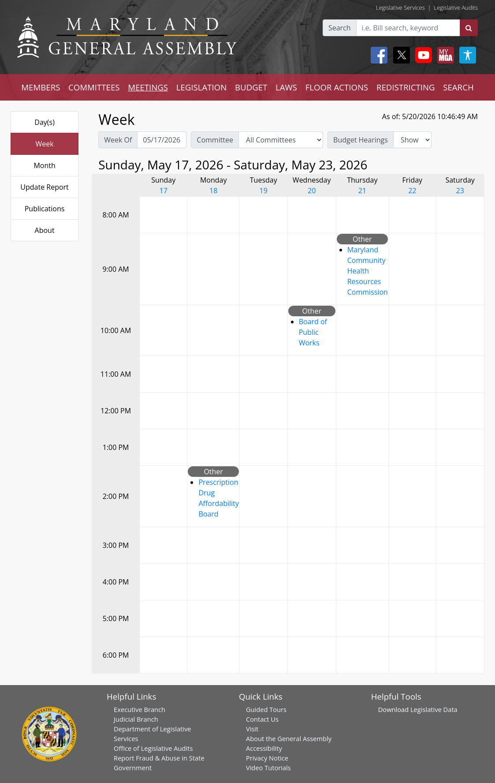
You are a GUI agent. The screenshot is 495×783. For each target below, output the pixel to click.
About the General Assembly (288, 738)
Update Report (44, 187)
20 (312, 190)
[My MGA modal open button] (444, 55)
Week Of (118, 140)
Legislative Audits (456, 7)
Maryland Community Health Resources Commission (367, 271)
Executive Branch (139, 709)
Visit (252, 728)
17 (163, 190)
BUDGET (251, 87)
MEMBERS (40, 87)
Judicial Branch (136, 719)
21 (362, 190)
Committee (215, 140)
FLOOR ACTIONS (336, 87)
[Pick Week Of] (161, 139)
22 (412, 190)
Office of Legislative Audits (153, 748)
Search (339, 28)
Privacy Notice (267, 757)
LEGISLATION (201, 87)
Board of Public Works (313, 332)
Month (44, 165)
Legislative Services (400, 7)
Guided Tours (266, 709)
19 (264, 190)
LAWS (286, 87)
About (45, 230)
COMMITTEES (94, 87)
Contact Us (262, 719)
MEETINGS (148, 87)
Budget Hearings (360, 140)
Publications (45, 209)
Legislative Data (434, 709)
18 (213, 190)
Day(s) (44, 122)
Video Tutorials (268, 767)
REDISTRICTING (405, 87)
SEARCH (458, 87)
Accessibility (264, 748)
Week (45, 144)
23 (460, 190)
